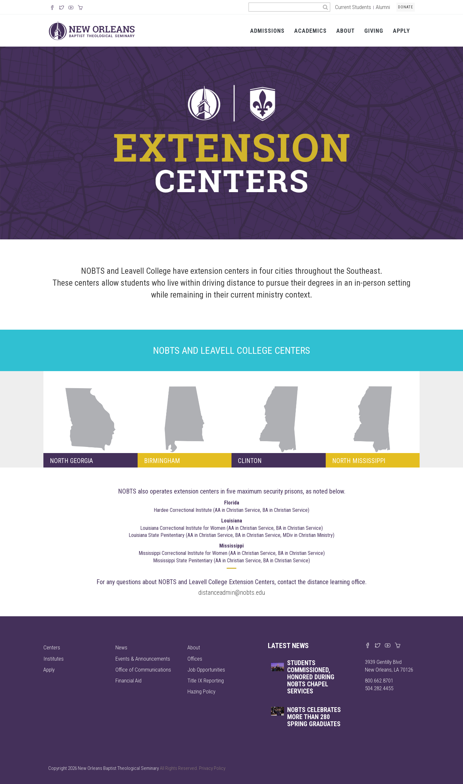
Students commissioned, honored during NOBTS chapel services (310, 677)
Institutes (53, 658)
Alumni (383, 7)
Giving (373, 30)
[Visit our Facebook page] (367, 646)
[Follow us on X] (61, 8)
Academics (310, 30)
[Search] (325, 7)
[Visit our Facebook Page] (52, 8)
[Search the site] (285, 7)
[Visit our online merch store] (80, 8)
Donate (405, 7)
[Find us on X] (377, 646)
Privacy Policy (212, 768)
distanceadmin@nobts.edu (231, 592)
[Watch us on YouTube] (70, 8)
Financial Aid (128, 680)
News (121, 647)
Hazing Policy (201, 691)
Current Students (353, 7)
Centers (51, 647)
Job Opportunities (206, 669)
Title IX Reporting (205, 680)
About (345, 30)
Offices (194, 658)
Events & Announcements (142, 658)
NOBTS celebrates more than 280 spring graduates (314, 717)
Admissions (267, 30)
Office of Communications (143, 669)
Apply (401, 30)
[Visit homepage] (91, 30)
